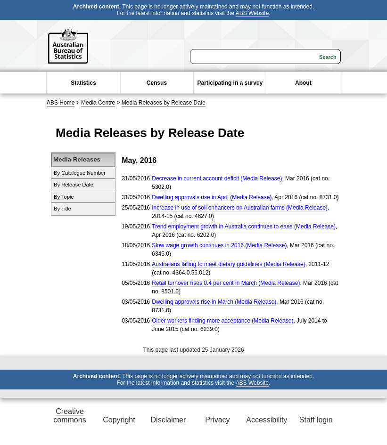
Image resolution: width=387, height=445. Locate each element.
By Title (62, 208)
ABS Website (252, 13)
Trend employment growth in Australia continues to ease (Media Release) (244, 226)
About (303, 83)
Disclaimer (168, 420)
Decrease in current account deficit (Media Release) (217, 178)
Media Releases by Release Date (164, 102)
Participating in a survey (230, 83)
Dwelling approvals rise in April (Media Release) (212, 197)
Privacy (217, 420)
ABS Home (60, 102)
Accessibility (266, 420)
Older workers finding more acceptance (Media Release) (222, 320)
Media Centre (98, 102)
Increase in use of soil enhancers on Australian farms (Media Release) (240, 207)
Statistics (83, 83)
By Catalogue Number (80, 173)
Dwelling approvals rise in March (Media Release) (214, 302)
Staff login (316, 420)
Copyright (119, 420)
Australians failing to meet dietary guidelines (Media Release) (228, 264)
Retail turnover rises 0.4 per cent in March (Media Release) (226, 283)
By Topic (64, 197)
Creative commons (69, 415)
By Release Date (73, 184)
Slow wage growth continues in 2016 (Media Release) (219, 245)
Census (157, 83)
